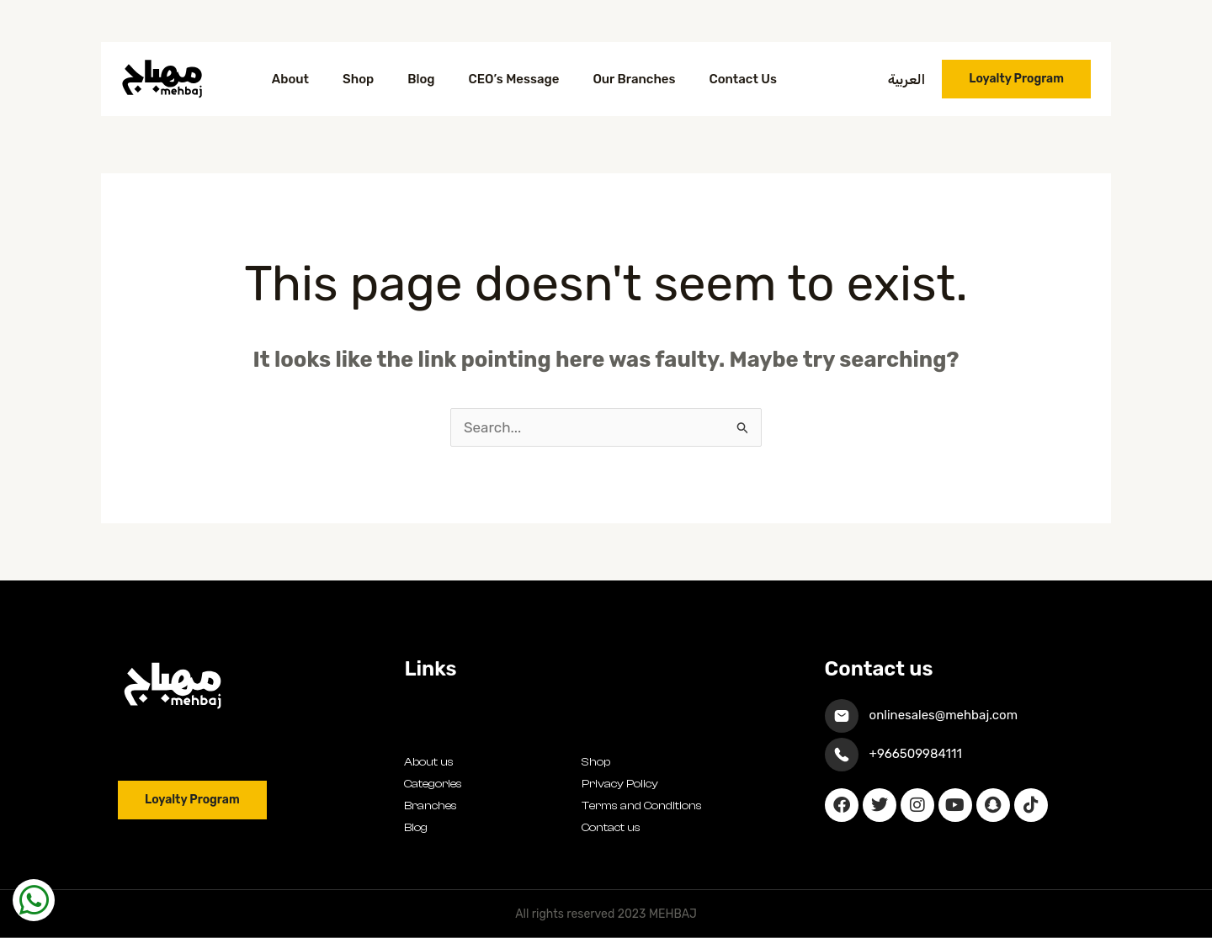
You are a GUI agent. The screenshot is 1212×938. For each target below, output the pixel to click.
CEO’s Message (514, 79)
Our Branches (634, 79)
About (290, 79)
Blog (420, 79)
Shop (358, 79)
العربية (907, 79)
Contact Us (742, 79)
